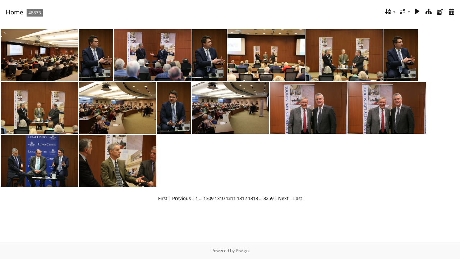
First (162, 198)
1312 (242, 198)
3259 (268, 198)
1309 (208, 198)
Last (297, 198)
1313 (253, 198)
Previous (181, 198)
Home (14, 12)
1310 (220, 198)
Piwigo (242, 250)
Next (283, 198)
